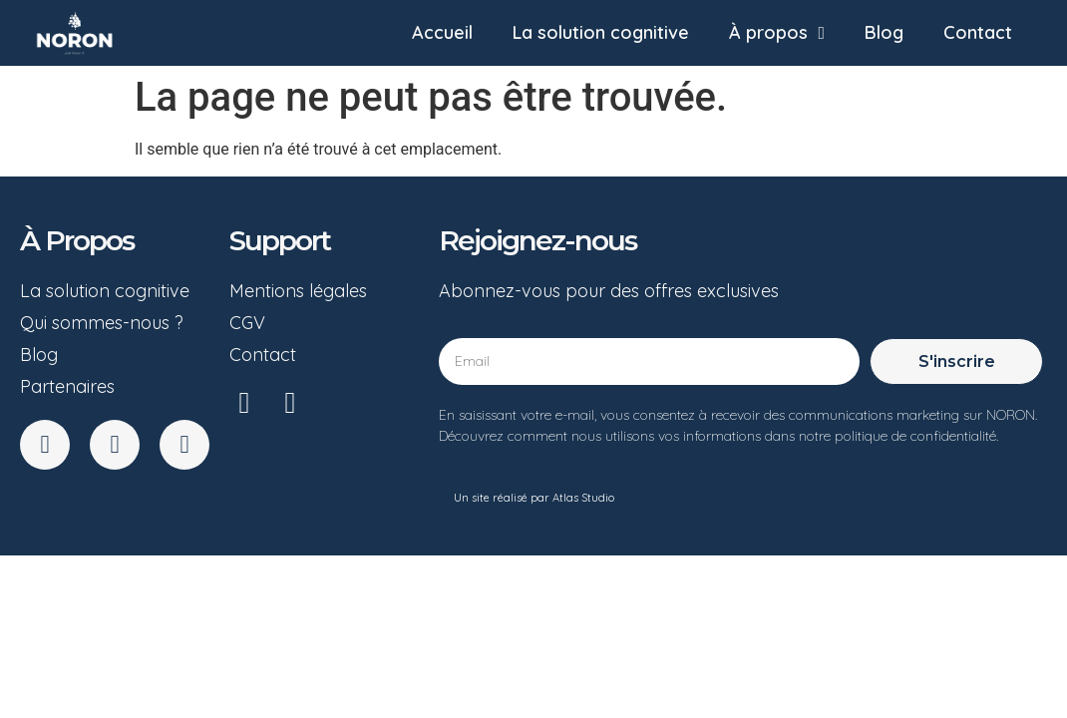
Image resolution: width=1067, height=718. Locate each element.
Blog (884, 32)
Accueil (442, 32)
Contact (977, 32)
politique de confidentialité (915, 436)
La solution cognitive (601, 32)
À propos (777, 33)
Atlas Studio (583, 498)
